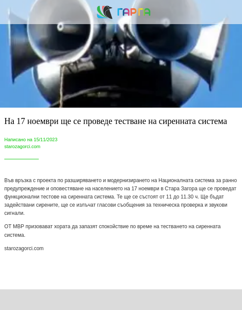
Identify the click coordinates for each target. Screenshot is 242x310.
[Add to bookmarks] (178, 299)
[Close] (12, 12)
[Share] (64, 299)
